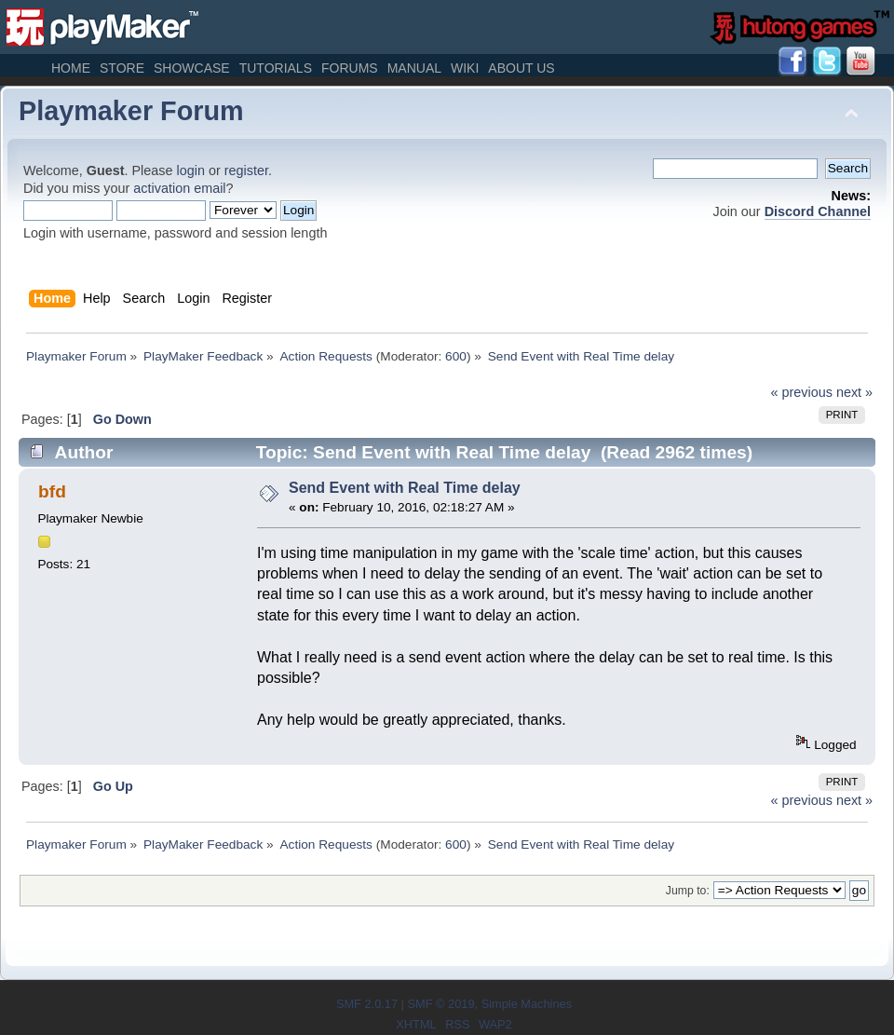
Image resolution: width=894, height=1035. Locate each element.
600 (456, 356)
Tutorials (275, 68)
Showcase (192, 68)
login (191, 170)
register (246, 170)
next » (854, 392)
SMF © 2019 (440, 1004)
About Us (521, 68)
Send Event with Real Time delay (405, 488)
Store (122, 68)
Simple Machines (526, 1004)
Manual (414, 68)
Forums (349, 68)
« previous (802, 392)
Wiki (465, 68)
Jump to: (688, 890)
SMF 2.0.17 (367, 1004)
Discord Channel (818, 211)
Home (70, 68)
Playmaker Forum (131, 111)
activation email (179, 188)
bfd (52, 491)
